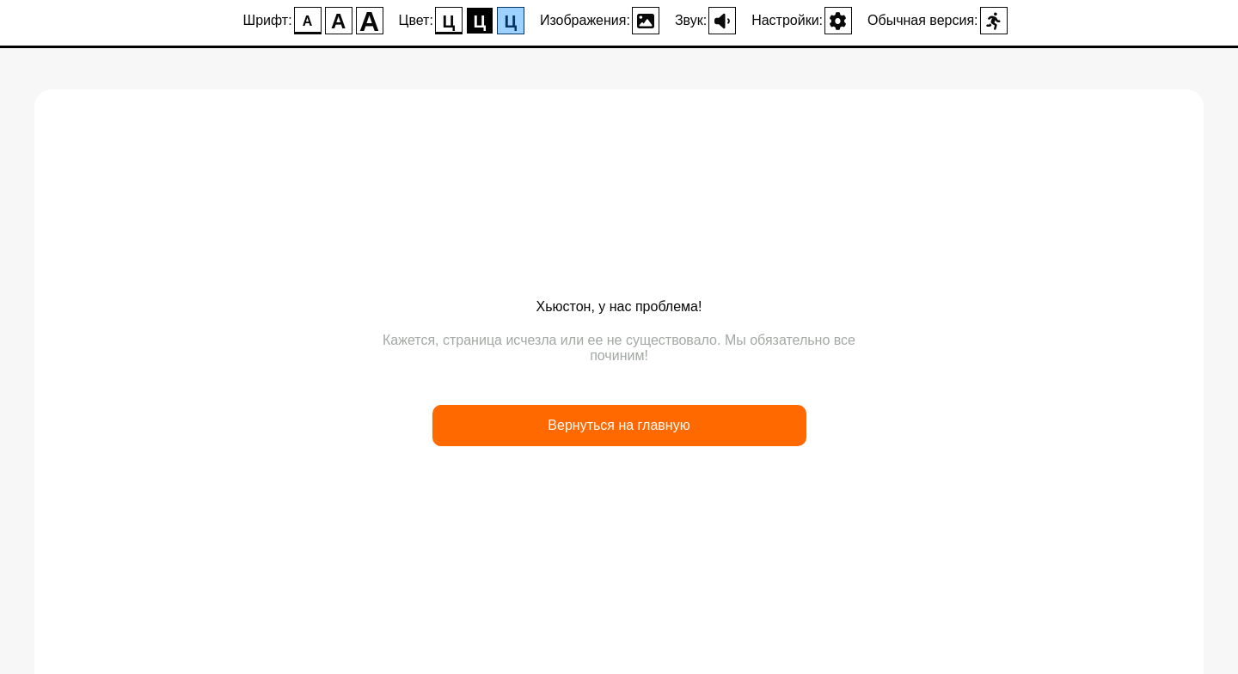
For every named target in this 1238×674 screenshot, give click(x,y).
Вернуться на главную (618, 425)
